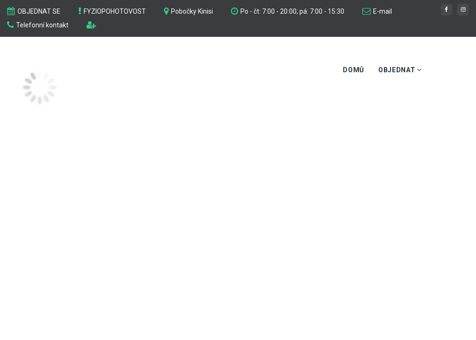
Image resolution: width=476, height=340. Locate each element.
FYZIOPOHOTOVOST (115, 11)
